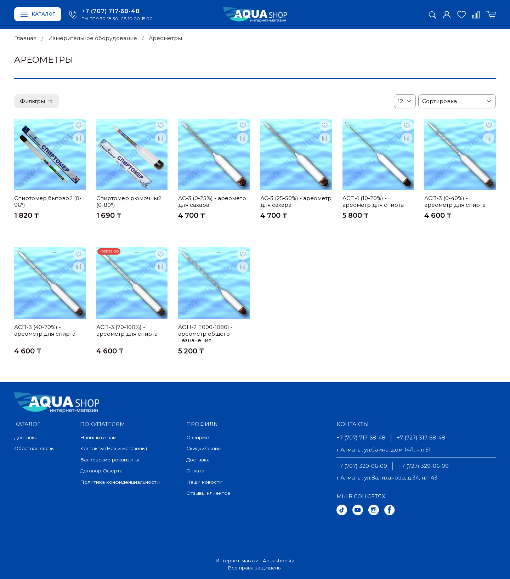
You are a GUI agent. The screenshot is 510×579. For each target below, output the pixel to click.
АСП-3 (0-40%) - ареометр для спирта (455, 201)
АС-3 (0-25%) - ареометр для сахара (212, 201)
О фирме (197, 437)
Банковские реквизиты (109, 459)
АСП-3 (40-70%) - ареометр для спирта (44, 330)
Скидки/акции (203, 448)
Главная (25, 38)
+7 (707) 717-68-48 (110, 11)
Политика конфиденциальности (120, 482)
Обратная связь (33, 448)
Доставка (26, 437)
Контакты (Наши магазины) (113, 448)
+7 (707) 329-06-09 (361, 465)
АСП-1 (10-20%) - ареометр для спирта (373, 201)
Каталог (38, 14)
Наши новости (204, 482)
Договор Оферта (101, 470)
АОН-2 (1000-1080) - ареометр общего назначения (205, 334)
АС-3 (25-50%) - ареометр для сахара (296, 201)
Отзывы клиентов (208, 493)
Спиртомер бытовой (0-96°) (47, 201)
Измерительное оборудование (92, 38)
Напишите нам (98, 437)
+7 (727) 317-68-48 (421, 437)
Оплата (195, 470)
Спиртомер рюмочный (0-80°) (129, 201)
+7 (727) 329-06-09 (423, 465)
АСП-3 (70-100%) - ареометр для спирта (127, 330)
